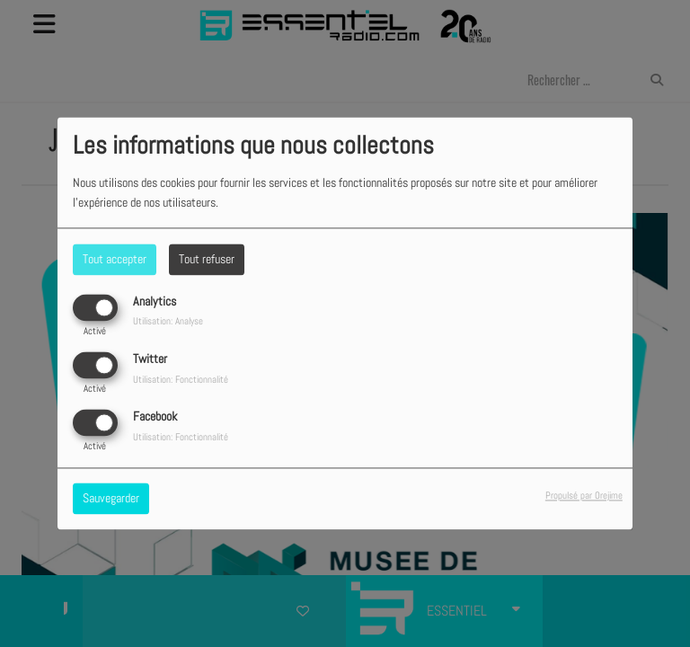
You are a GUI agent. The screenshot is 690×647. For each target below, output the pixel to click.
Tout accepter (114, 259)
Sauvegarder (111, 499)
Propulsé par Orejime (584, 496)
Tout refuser (206, 259)
